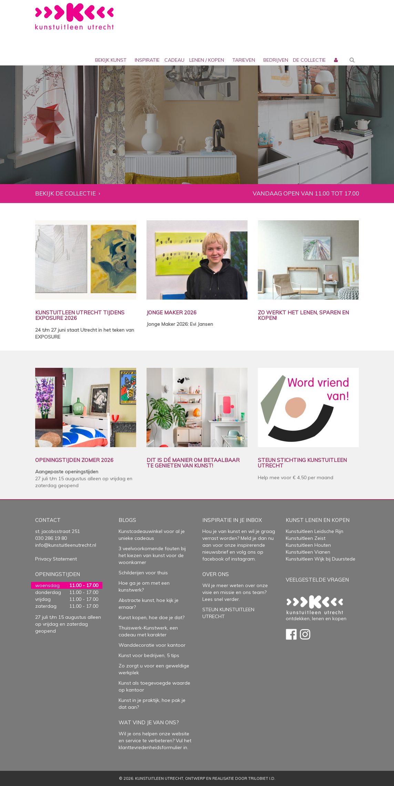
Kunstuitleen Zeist (305, 538)
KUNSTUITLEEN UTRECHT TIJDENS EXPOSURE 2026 (79, 315)
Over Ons (215, 574)
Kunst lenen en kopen (318, 520)
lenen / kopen (206, 60)
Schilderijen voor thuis (143, 573)
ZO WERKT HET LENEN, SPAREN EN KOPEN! (303, 315)
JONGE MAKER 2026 (171, 313)
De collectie (309, 60)
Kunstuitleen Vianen (308, 552)
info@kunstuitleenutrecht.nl (65, 545)
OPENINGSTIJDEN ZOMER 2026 (74, 460)
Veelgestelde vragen (317, 579)
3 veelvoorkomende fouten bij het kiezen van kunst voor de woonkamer (152, 555)
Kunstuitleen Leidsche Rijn (314, 531)
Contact (48, 520)
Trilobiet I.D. (261, 778)
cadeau (174, 60)
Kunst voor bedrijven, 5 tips (149, 655)
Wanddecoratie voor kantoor (152, 645)
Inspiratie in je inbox (232, 520)
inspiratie (147, 60)
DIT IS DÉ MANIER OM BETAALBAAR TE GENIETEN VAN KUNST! (193, 463)
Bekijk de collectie (65, 193)
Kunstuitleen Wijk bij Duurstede (320, 559)
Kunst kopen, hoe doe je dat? (151, 617)
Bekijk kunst (111, 60)
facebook (213, 559)
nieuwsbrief (215, 552)
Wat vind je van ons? (149, 722)
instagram (243, 559)
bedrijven (275, 60)
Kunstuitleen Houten (308, 545)
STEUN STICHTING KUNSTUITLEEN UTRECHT (302, 463)
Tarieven (243, 60)
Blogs (127, 520)
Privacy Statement (56, 559)
